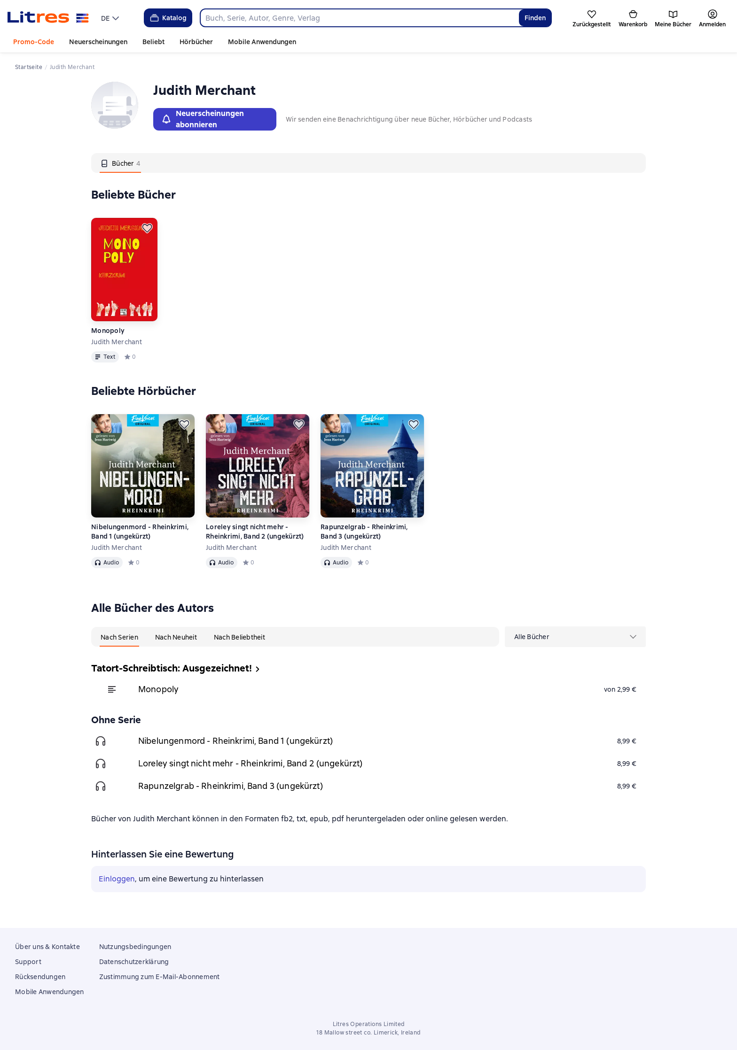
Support (28, 961)
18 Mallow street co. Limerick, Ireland (368, 1032)
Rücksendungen (40, 977)
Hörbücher (196, 42)
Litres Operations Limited (369, 1024)
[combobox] (359, 17)
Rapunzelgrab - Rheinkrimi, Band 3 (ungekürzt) (364, 531)
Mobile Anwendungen (262, 42)
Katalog (168, 17)
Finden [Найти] (535, 18)
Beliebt (153, 42)
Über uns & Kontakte (47, 946)
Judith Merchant (116, 342)
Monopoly (108, 330)
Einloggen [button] (117, 879)
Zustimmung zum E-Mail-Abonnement (159, 977)
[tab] (120, 162)
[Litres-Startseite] (48, 18)
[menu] (111, 17)
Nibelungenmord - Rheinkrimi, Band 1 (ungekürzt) (139, 531)
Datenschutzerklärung (134, 961)
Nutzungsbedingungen (135, 946)
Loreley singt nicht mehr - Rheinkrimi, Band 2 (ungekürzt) (255, 531)
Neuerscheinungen (98, 42)
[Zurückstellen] (147, 228)
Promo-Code (33, 42)
